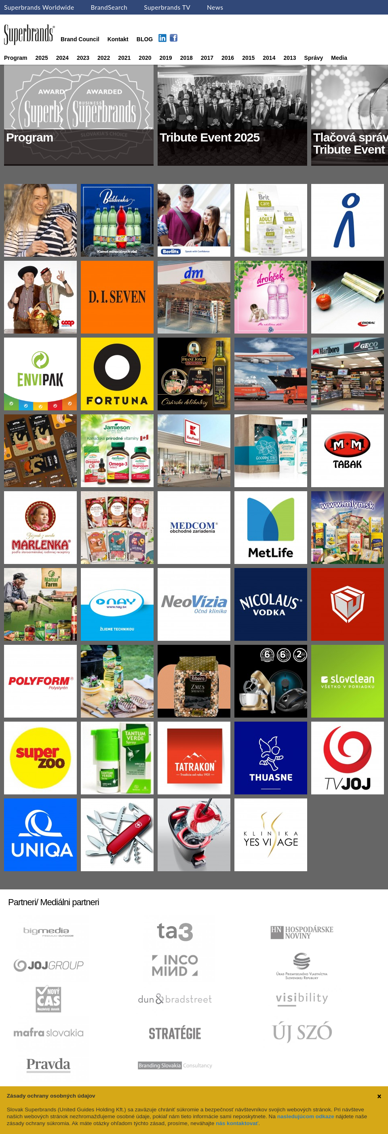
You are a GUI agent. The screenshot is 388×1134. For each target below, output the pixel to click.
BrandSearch (109, 7)
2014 (269, 58)
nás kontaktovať (237, 1123)
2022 (103, 58)
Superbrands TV (167, 7)
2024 (62, 58)
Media (339, 58)
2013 (289, 58)
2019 (166, 58)
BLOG (145, 39)
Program (15, 58)
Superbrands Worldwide (39, 7)
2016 (227, 58)
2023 (83, 58)
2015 (248, 58)
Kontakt (118, 39)
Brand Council (80, 39)
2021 (124, 58)
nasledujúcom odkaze (305, 1116)
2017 (207, 58)
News (215, 7)
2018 (186, 58)
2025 (42, 58)
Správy (313, 58)
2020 (145, 58)
